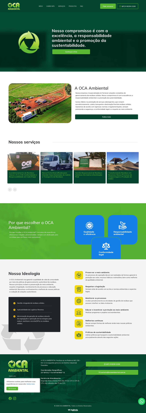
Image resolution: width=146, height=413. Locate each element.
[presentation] (10, 190)
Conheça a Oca (71, 52)
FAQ (81, 6)
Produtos (73, 6)
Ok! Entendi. (12, 388)
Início (41, 6)
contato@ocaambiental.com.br (112, 372)
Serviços (61, 6)
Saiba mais (106, 117)
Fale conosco (108, 6)
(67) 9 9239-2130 (127, 6)
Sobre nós (50, 6)
